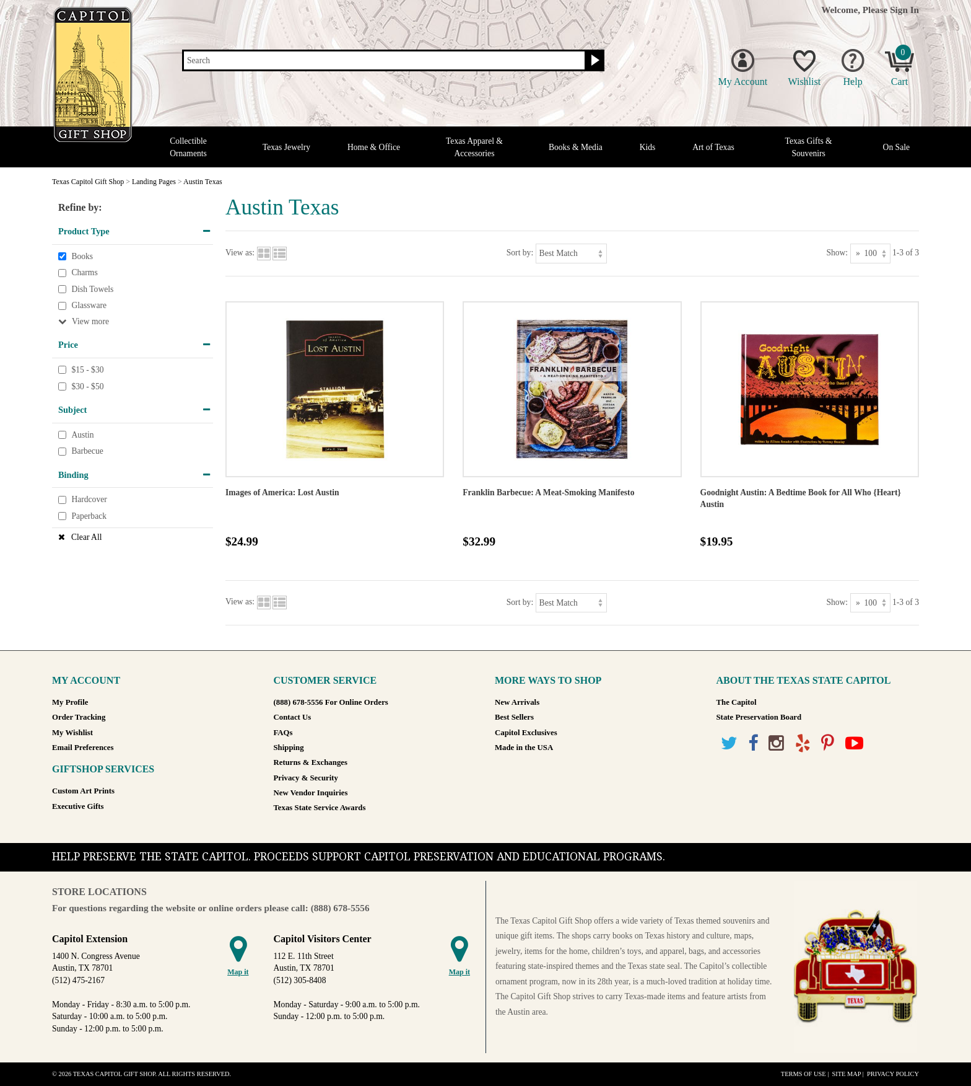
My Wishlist (72, 732)
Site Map (846, 1074)
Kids (648, 147)
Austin (82, 434)
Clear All (86, 537)
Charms (84, 272)
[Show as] (870, 253)
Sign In (904, 9)
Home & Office (373, 147)
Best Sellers (514, 717)
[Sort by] (571, 253)
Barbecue (87, 451)
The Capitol (736, 702)
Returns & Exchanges (310, 762)
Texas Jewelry (286, 147)
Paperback (89, 516)
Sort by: (520, 252)
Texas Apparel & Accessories (474, 146)
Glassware (89, 306)
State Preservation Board (759, 717)
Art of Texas (713, 147)
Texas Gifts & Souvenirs (808, 146)
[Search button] (594, 60)
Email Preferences (82, 747)
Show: (837, 252)
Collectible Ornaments (188, 146)
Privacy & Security (306, 778)
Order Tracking (78, 717)
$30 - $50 (87, 386)
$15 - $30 (87, 369)
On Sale (896, 147)
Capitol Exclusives (526, 732)
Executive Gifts (78, 806)
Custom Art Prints (83, 791)
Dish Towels (92, 289)
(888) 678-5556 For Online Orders (331, 702)
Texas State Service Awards (320, 807)
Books (82, 256)
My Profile (70, 702)
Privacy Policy (893, 1074)
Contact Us (292, 717)
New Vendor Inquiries (311, 792)
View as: (240, 252)
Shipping (289, 747)
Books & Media (576, 147)
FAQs (283, 732)
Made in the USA (524, 747)
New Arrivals (517, 702)
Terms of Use (803, 1074)
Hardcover (89, 500)
